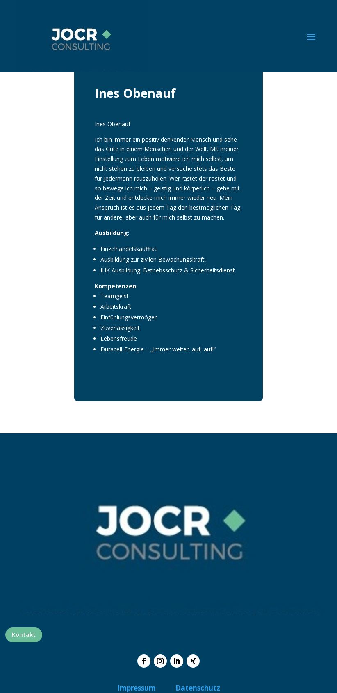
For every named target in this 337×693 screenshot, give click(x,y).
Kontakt (24, 635)
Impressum (136, 688)
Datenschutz (197, 688)
